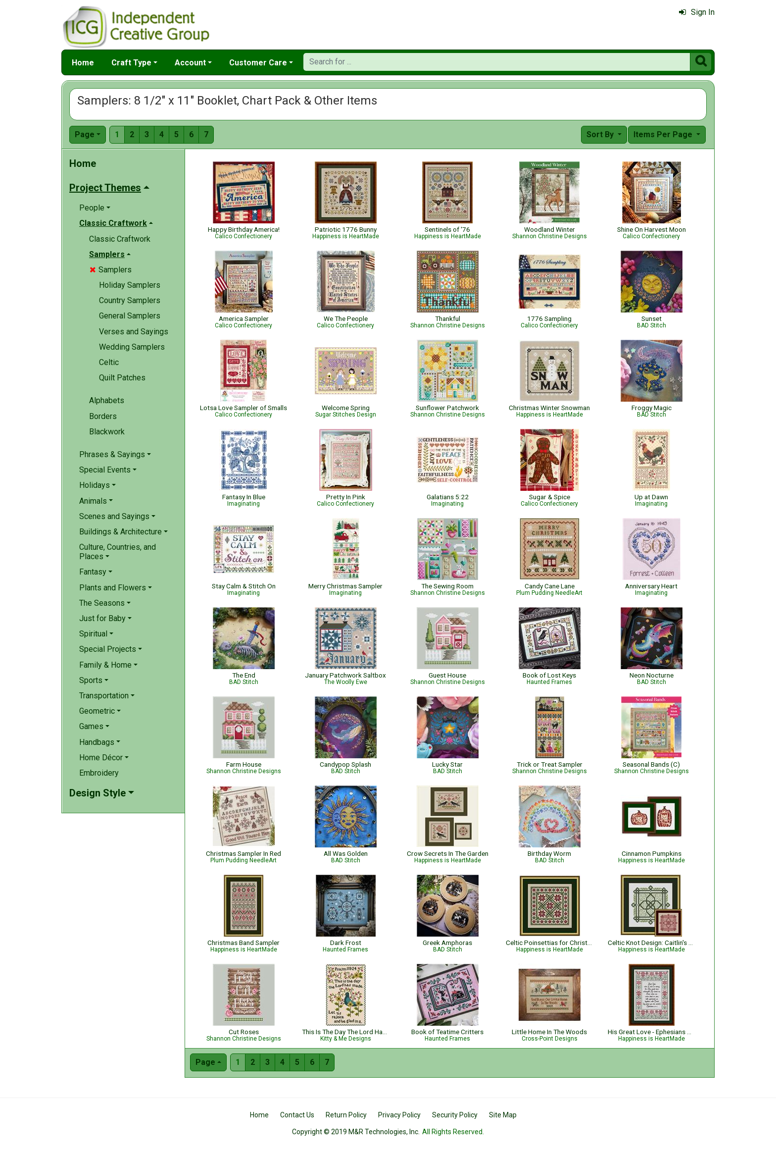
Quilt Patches (122, 377)
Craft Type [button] (131, 62)
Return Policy (346, 1115)
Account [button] (190, 62)
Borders (103, 416)
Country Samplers (129, 300)
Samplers (111, 269)
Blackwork (107, 431)
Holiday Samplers (129, 285)
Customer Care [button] (258, 62)
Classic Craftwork (119, 239)
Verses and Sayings (133, 331)
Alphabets (106, 400)
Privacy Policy (399, 1115)
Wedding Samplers (132, 347)
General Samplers (129, 315)
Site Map (503, 1115)
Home (83, 62)
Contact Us (297, 1115)
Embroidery (99, 773)
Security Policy (455, 1115)
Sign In (697, 12)
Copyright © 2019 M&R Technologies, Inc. (356, 1132)
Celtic (109, 362)
